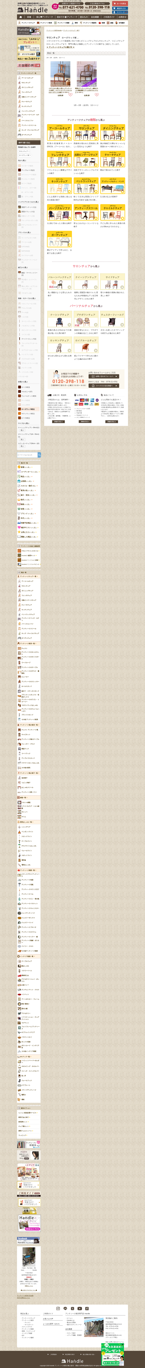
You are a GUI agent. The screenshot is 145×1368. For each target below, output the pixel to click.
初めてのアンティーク (74, 1324)
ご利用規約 (53, 1354)
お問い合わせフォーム (116, 1342)
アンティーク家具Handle (54, 30)
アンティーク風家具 (89, 23)
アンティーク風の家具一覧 (29, 725)
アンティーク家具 (46, 23)
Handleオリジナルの (30, 560)
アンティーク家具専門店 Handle (77, 1314)
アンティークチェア (28, 23)
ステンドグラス (27, 1327)
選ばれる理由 (71, 1322)
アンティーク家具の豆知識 (25, 1295)
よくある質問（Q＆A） (52, 1324)
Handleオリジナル (30, 564)
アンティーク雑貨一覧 (27, 870)
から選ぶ (24, 467)
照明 (76, 23)
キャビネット (29, 1324)
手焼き (30, 551)
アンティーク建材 (28, 1337)
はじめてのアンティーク (67, 17)
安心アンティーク (44, 17)
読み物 (84, 17)
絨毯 (111, 23)
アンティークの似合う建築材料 (30, 546)
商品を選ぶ (24, 1314)
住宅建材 (122, 23)
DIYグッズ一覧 (25, 1057)
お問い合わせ (122, 17)
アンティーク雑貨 (63, 23)
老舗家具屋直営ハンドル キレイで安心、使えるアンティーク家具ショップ (33, 8)
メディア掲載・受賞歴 (74, 1335)
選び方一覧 (24, 463)
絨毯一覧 (23, 797)
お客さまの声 (48, 1319)
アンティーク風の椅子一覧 (29, 773)
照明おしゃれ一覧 (26, 822)
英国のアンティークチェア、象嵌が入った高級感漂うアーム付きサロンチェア (86, 90)
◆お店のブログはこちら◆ (29, 1290)
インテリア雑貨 (27, 1333)
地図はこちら (29, 1286)
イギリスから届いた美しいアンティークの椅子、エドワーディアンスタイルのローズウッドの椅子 (60, 90)
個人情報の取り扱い (89, 1354)
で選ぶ (27, 486)
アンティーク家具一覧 (27, 643)
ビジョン (70, 1318)
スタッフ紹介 (71, 1333)
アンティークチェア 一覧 (28, 73)
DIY (23, 1335)
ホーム (21, 17)
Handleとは (70, 1320)
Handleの (28, 555)
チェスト (28, 1322)
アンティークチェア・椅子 (71, 30)
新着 (29, 17)
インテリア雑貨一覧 (26, 956)
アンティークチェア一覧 (28, 576)
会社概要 (95, 17)
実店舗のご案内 (111, 1318)
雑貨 (103, 23)
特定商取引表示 (70, 1354)
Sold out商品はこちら (23, 1298)
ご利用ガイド (109, 17)
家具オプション (25, 1108)
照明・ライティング (28, 1331)
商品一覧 (23, 572)
